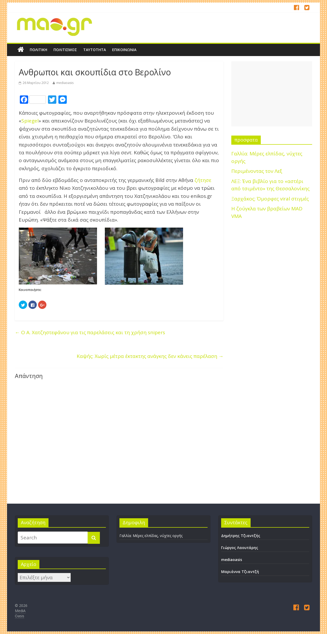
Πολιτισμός (65, 49)
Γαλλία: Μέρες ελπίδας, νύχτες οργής (151, 535)
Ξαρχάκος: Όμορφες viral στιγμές (270, 198)
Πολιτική (38, 49)
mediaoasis (65, 83)
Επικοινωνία (124, 49)
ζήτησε (203, 180)
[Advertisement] (271, 93)
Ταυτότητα (94, 49)
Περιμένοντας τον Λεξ (256, 171)
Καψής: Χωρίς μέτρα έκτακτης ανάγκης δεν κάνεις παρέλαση (150, 356)
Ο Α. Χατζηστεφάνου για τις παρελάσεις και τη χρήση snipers (90, 332)
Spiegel (30, 120)
